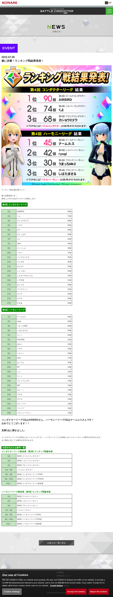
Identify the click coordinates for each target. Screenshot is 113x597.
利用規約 (60, 572)
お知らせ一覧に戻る (56, 543)
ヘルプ (4, 572)
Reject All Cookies (98, 594)
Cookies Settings (12, 594)
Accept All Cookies (76, 594)
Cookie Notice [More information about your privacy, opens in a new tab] (56, 588)
